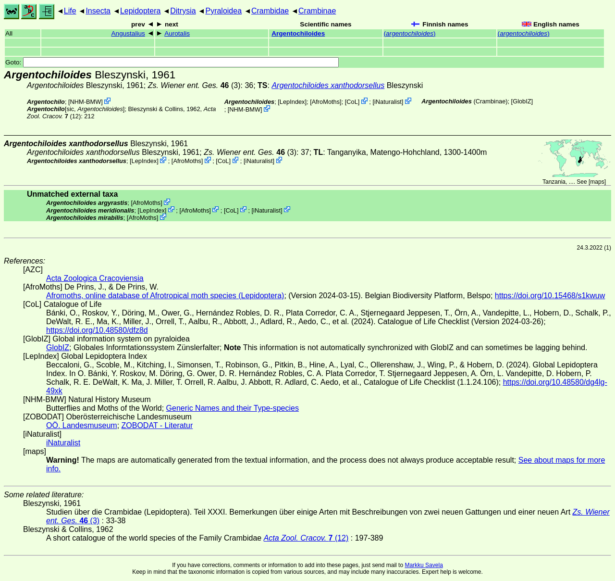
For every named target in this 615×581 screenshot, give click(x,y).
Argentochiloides (298, 33)
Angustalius (128, 33)
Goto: (172, 62)
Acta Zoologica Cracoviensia (95, 278)
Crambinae (317, 11)
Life (70, 11)
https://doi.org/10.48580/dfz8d (97, 330)
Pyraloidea (223, 11)
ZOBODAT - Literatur (157, 425)
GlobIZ (522, 101)
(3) (194, 85)
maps (597, 181)
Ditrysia (183, 11)
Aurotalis (177, 33)
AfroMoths (326, 101)
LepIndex (292, 101)
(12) (306, 538)
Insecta (98, 11)
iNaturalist (388, 101)
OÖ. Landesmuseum (81, 425)
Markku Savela (424, 565)
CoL (351, 101)
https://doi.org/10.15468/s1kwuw (550, 295)
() (410, 33)
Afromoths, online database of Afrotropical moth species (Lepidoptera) (165, 295)
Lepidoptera (140, 11)
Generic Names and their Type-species (232, 408)
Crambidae (270, 11)
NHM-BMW (85, 101)
